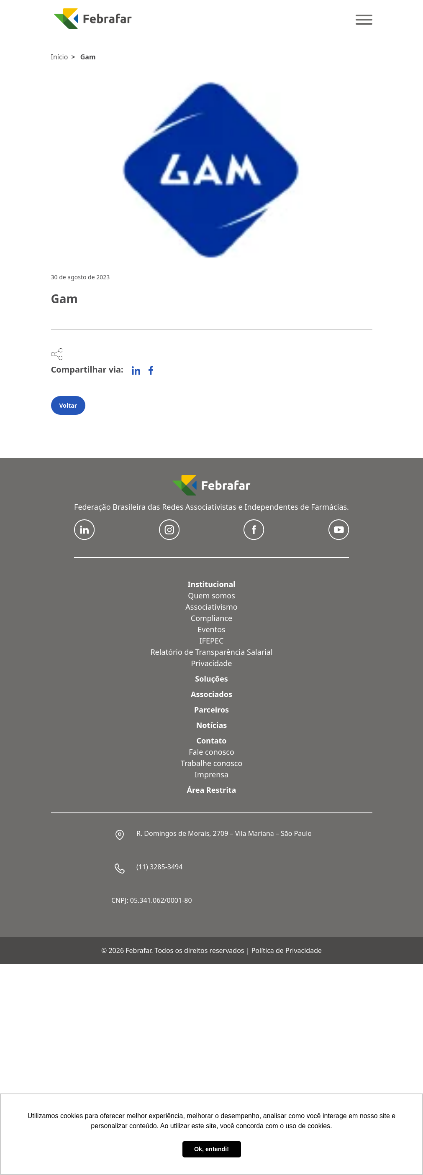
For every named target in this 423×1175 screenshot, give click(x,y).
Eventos (211, 629)
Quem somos (211, 595)
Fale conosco (211, 752)
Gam (88, 56)
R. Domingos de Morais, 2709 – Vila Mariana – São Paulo (224, 833)
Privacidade (211, 663)
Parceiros (211, 710)
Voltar (68, 405)
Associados (211, 694)
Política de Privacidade (286, 950)
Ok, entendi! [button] (211, 1149)
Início (59, 56)
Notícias (211, 725)
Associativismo (211, 607)
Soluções (211, 679)
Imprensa (211, 774)
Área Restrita (211, 790)
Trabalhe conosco (212, 763)
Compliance (211, 618)
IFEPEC (212, 641)
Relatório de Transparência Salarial (211, 652)
